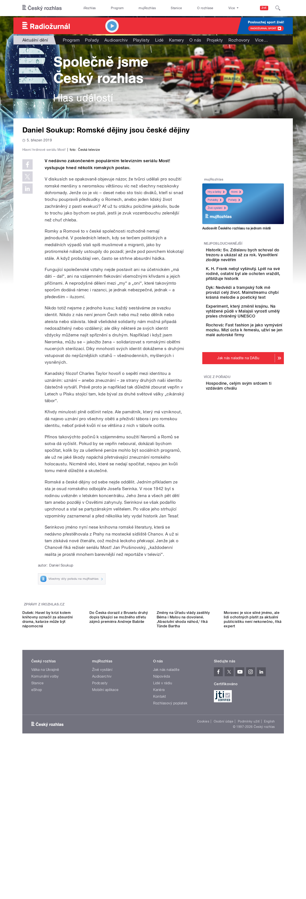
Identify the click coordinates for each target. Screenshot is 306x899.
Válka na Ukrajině (45, 804)
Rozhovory (239, 40)
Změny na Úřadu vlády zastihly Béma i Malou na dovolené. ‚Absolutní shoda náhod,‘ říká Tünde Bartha (183, 754)
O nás (195, 40)
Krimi (236, 191)
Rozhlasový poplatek (170, 838)
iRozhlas (89, 8)
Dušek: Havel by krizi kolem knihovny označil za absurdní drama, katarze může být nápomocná (47, 754)
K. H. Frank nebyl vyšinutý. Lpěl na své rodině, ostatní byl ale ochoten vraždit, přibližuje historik (256, 281)
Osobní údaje (224, 856)
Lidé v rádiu (162, 818)
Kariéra (159, 825)
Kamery (176, 40)
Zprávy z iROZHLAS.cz (44, 699)
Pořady (92, 40)
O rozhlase (205, 8)
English (269, 856)
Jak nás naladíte (166, 804)
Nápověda (161, 811)
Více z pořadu (217, 401)
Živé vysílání (217, 208)
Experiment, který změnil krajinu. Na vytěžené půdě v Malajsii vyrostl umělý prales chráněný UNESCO (256, 328)
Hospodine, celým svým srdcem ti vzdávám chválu (256, 410)
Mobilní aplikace (105, 825)
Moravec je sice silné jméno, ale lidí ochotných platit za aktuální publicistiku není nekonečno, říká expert (253, 754)
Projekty (215, 40)
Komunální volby (45, 811)
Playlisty (141, 40)
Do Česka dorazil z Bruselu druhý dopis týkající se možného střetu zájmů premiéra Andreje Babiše (118, 752)
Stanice (176, 8)
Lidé (159, 40)
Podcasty (100, 818)
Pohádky (215, 200)
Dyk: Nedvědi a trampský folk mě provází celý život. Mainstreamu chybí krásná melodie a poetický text (256, 304)
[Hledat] (278, 8)
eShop (36, 825)
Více (261, 40)
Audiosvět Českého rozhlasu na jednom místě (236, 228)
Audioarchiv (116, 40)
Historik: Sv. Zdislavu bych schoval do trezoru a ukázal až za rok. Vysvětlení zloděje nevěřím (256, 257)
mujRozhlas (147, 8)
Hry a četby (216, 191)
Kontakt (159, 831)
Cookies (203, 856)
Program (117, 8)
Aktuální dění (35, 40)
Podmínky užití (249, 856)
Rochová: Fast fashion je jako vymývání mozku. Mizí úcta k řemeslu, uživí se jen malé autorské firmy (257, 352)
